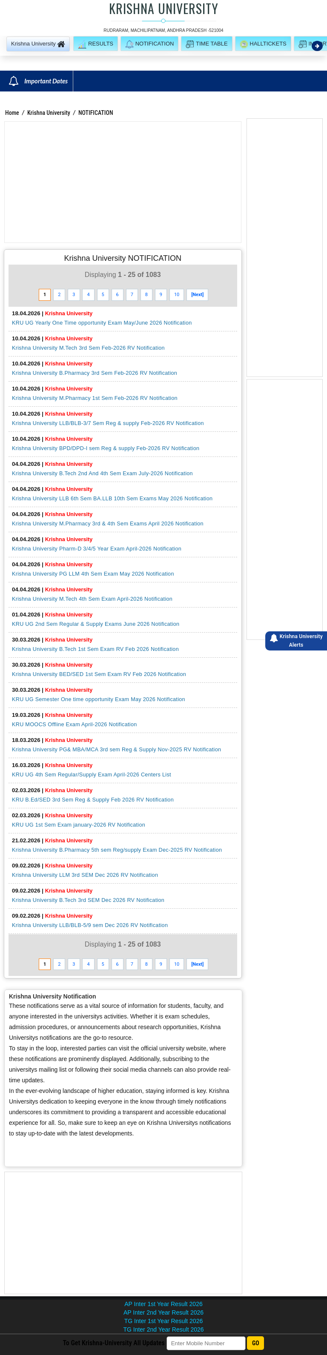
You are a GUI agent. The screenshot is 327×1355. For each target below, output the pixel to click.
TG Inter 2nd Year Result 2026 (163, 1329)
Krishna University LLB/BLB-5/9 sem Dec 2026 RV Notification (90, 925)
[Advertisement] (123, 182)
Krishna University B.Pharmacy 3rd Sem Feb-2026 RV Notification (94, 373)
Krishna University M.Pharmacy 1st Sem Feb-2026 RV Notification (95, 398)
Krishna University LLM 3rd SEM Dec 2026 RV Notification (85, 875)
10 (176, 294)
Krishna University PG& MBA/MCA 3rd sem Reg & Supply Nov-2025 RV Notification (116, 750)
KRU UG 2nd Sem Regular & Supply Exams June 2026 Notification (95, 624)
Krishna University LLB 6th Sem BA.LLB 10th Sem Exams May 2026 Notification (112, 499)
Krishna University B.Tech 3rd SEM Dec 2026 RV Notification (88, 900)
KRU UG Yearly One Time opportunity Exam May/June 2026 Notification (102, 323)
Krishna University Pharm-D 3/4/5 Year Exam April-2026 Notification (96, 549)
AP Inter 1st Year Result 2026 (163, 1304)
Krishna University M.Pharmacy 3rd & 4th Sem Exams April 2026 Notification (108, 524)
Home (12, 112)
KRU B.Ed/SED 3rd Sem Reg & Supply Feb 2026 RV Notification (93, 800)
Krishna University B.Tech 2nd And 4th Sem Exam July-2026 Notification (102, 473)
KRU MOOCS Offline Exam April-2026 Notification (74, 724)
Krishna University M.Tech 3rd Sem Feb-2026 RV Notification (88, 348)
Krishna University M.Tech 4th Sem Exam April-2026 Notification (92, 599)
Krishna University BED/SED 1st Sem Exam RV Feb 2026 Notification (99, 674)
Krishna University (48, 112)
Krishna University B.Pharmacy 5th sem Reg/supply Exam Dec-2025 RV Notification (117, 850)
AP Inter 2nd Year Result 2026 (163, 1312)
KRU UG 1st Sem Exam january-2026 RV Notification (78, 825)
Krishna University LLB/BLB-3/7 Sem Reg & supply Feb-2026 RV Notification (108, 423)
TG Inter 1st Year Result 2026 (163, 1321)
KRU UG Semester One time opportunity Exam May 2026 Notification (98, 699)
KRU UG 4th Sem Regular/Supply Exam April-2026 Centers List (91, 775)
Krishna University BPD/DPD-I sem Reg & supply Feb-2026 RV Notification (105, 448)
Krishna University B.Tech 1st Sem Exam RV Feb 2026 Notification (95, 649)
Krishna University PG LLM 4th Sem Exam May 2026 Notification (93, 574)
